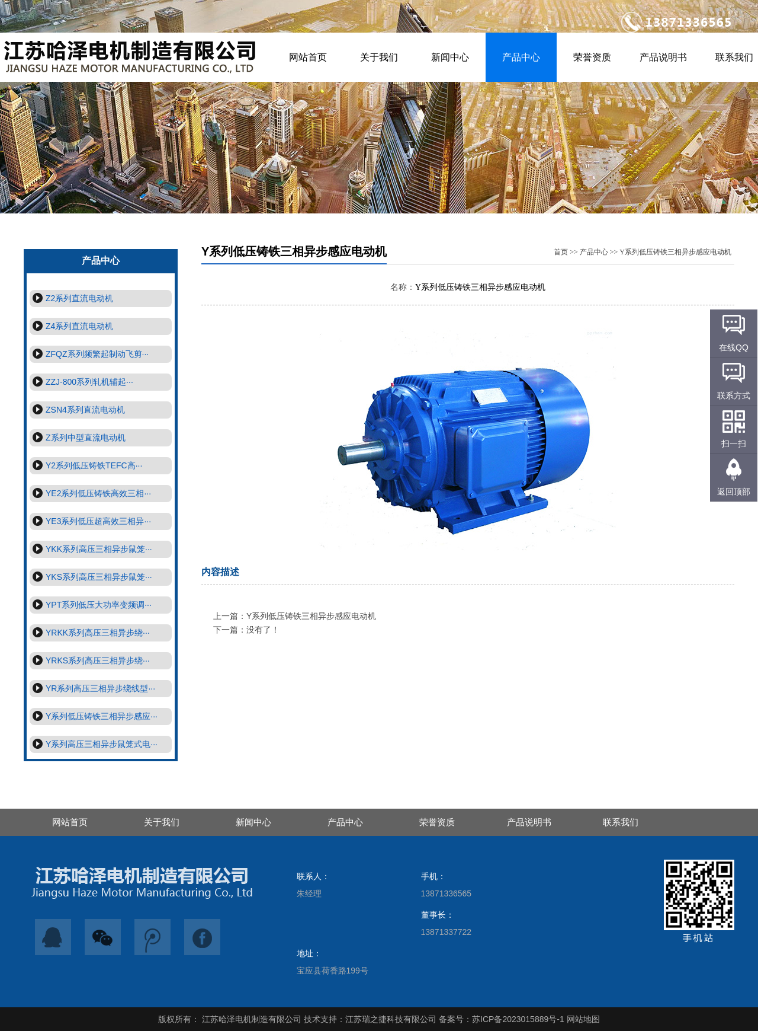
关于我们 (379, 57)
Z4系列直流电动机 (71, 326)
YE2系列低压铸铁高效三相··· (90, 493)
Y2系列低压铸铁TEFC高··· (86, 465)
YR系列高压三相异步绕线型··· (92, 688)
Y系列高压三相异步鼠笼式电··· (94, 744)
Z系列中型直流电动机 (78, 437)
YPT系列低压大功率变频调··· (91, 604)
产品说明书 (663, 57)
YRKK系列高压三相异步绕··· (90, 632)
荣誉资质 (592, 57)
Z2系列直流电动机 (71, 298)
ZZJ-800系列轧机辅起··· (81, 381)
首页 (561, 252)
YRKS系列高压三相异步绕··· (90, 660)
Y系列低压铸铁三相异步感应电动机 (675, 252)
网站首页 (308, 57)
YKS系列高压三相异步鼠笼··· (91, 577)
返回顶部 (733, 491)
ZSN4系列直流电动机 (77, 409)
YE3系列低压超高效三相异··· (90, 521)
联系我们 (620, 822)
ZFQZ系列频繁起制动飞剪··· (89, 354)
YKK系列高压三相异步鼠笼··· (91, 549)
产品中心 (521, 57)
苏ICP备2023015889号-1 (518, 1019)
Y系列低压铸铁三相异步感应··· (94, 716)
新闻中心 (450, 57)
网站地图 (583, 1019)
